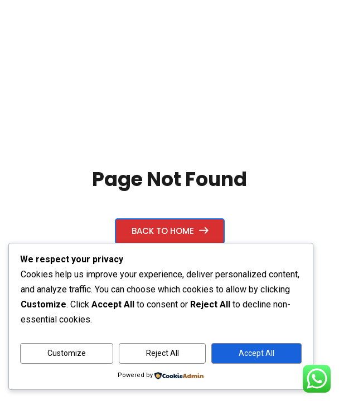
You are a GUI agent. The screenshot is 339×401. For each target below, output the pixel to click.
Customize (66, 353)
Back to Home (170, 231)
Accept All (256, 353)
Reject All (162, 353)
